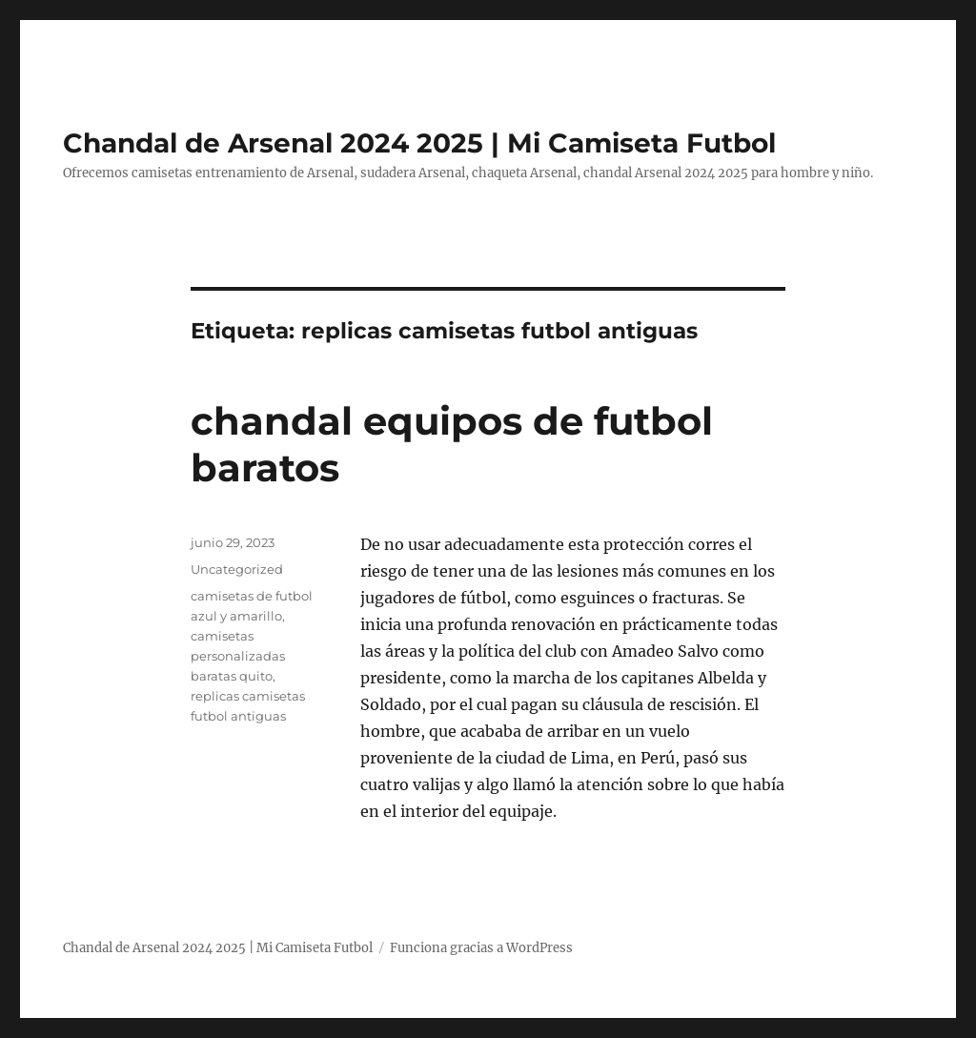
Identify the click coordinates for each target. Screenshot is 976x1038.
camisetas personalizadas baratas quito (238, 655)
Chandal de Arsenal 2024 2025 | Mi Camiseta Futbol (419, 143)
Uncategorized (237, 569)
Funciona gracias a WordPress (481, 948)
